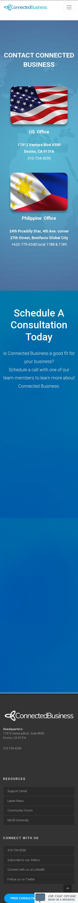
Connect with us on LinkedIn (26, 869)
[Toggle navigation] (69, 7)
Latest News (15, 801)
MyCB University (18, 820)
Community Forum (20, 810)
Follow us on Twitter (21, 879)
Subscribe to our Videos (23, 860)
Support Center (17, 791)
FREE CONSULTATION (25, 898)
